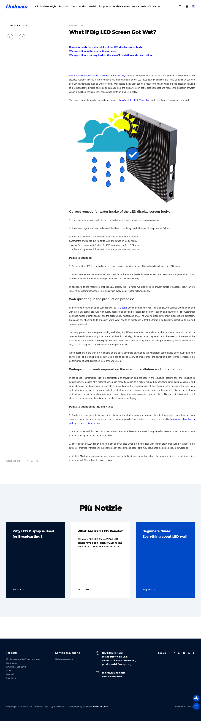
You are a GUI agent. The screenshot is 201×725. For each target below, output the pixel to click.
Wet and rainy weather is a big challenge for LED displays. (98, 80)
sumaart (87, 710)
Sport (9, 674)
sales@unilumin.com (113, 677)
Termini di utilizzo (185, 710)
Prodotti (63, 7)
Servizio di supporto (99, 7)
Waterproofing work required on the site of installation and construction (110, 59)
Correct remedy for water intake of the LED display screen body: (105, 51)
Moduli (10, 678)
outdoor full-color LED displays (135, 104)
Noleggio (11, 667)
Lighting (11, 682)
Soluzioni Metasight (45, 7)
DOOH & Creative (16, 671)
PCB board (122, 312)
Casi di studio (78, 7)
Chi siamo (154, 7)
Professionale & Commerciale (23, 663)
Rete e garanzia (64, 663)
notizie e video (121, 7)
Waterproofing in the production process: (93, 55)
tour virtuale (139, 7)
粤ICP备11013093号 (55, 710)
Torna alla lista (16, 29)
